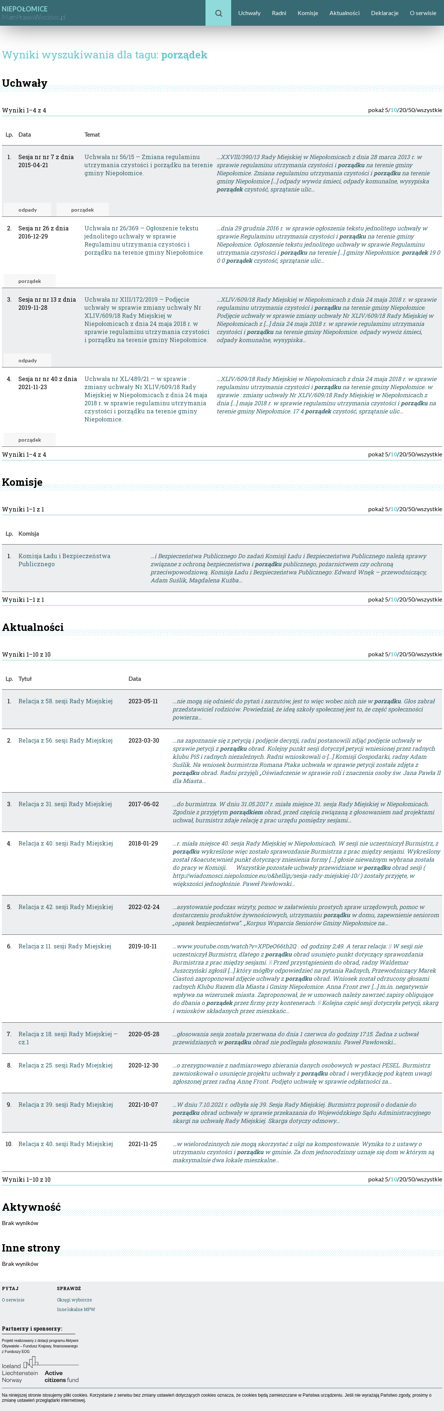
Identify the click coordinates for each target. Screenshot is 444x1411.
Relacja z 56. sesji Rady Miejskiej (65, 740)
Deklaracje (384, 12)
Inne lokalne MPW (76, 1309)
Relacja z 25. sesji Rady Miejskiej (65, 1065)
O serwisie (423, 12)
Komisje (308, 12)
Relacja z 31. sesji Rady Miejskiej (65, 804)
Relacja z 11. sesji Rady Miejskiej (64, 946)
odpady (27, 210)
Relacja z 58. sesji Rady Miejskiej (65, 701)
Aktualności (345, 12)
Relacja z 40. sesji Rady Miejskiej (65, 843)
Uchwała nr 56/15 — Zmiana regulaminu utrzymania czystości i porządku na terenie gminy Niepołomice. (148, 165)
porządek (82, 210)
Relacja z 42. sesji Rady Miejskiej (65, 907)
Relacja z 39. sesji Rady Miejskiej (65, 1104)
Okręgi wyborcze (74, 1300)
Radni (279, 12)
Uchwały (249, 12)
